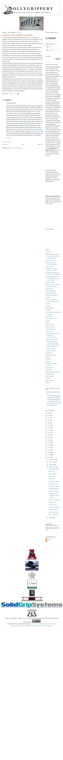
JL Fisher (48, 305)
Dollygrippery (31, 8)
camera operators (53, 512)
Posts (49, 47)
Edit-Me (48, 382)
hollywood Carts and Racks (53, 372)
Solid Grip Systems (51, 329)
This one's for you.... (54, 514)
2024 (49, 418)
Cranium (48, 320)
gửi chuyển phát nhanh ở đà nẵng (20, 123)
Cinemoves (49, 331)
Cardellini (48, 378)
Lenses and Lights (51, 293)
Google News (49, 380)
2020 (49, 425)
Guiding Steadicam (54, 488)
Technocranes (49, 367)
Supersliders (49, 316)
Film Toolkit (49, 252)
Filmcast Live (49, 289)
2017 (49, 432)
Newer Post (5, 144)
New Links (51, 471)
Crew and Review (50, 291)
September (52, 467)
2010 (49, 450)
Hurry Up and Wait (51, 350)
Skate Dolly (49, 369)
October (51, 464)
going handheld (53, 509)
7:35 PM (9, 137)
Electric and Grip (50, 327)
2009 (49, 452)
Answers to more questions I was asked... (53, 495)
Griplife (47, 322)
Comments (50, 50)
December (52, 459)
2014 (49, 440)
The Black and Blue (51, 260)
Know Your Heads (53, 491)
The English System (54, 486)
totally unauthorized (51, 355)
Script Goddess (50, 324)
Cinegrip (48, 361)
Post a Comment (6, 142)
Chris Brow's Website (51, 295)
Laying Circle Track (54, 469)
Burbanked (49, 353)
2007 (49, 457)
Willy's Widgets (50, 376)
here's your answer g (54, 507)
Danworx (48, 310)
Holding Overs (52, 502)
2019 (49, 427)
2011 (49, 447)
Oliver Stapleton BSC (51, 318)
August (51, 517)
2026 (49, 413)
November (52, 462)
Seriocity (48, 359)
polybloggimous (50, 308)
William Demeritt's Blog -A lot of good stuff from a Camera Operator (53, 256)
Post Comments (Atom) (16, 148)
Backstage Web (50, 374)
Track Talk (51, 479)
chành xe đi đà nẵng (37, 131)
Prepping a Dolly (53, 484)
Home (23, 144)
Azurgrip (48, 539)
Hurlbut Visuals (50, 266)
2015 (49, 437)
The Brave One (53, 504)
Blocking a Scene (53, 481)
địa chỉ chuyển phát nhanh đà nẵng (31, 129)
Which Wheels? (53, 474)
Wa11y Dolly (52, 476)
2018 (49, 430)
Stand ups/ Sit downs (54, 500)
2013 (49, 442)
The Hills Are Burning (51, 286)
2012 (49, 445)
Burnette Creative (50, 282)
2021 (49, 423)
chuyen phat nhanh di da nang (15, 113)
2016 (49, 435)
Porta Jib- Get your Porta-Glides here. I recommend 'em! (53, 335)
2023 (49, 420)
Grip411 (48, 303)
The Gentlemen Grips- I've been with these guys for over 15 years (53, 278)
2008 (49, 455)
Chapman (48, 297)
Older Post (40, 144)
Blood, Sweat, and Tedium (53, 284)
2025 (49, 415)
